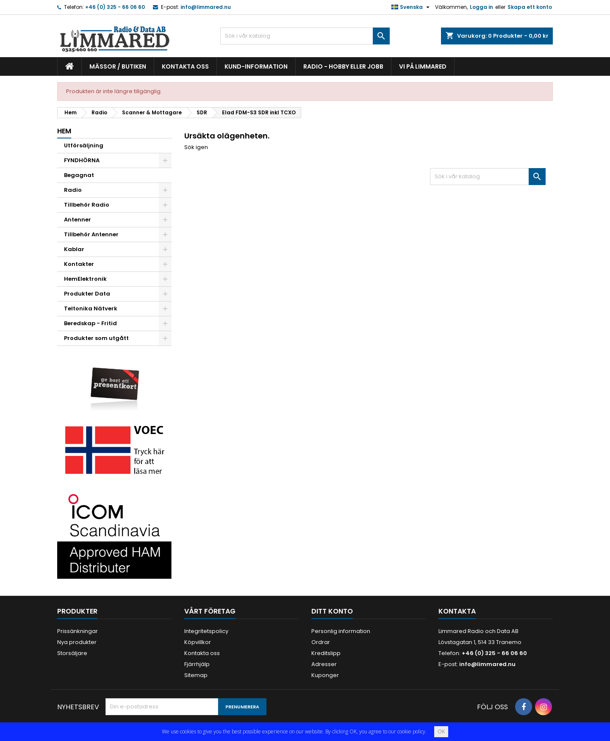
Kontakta (457, 611)
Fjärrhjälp (197, 664)
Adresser (324, 664)
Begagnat (79, 175)
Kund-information (256, 66)
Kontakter (79, 264)
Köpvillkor (197, 642)
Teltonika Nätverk (90, 308)
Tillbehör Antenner (91, 234)
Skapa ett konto (529, 7)
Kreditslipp (326, 653)
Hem (64, 131)
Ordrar (320, 642)
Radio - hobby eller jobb (343, 66)
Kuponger (325, 675)
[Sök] (305, 36)
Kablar (74, 249)
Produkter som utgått (96, 338)
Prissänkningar (77, 631)
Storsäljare (72, 653)
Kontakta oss (185, 66)
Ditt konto (332, 611)
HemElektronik (85, 279)
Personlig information (340, 631)
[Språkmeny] (411, 7)
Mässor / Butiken (117, 66)
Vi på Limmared (422, 66)
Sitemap (196, 675)
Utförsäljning (83, 145)
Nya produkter (77, 642)
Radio (73, 190)
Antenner (77, 220)
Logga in (481, 7)
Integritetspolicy (206, 631)
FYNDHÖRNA (82, 160)
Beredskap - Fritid (90, 323)
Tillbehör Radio (86, 205)
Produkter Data (87, 294)
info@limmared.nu (205, 7)
